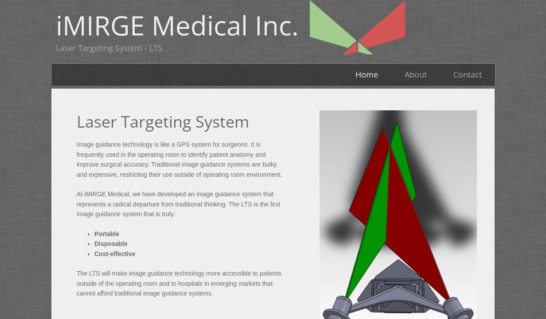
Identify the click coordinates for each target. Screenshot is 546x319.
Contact (467, 74)
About (416, 74)
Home (366, 74)
